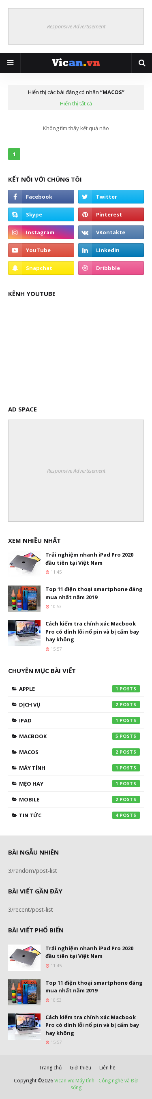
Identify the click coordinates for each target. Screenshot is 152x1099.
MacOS (79, 752)
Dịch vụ (79, 704)
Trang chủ (50, 1067)
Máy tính (79, 767)
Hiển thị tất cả (76, 103)
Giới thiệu (80, 1067)
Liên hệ (107, 1067)
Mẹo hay (79, 783)
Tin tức (79, 815)
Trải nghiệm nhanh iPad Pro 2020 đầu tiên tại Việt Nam (89, 558)
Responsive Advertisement (76, 26)
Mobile (79, 799)
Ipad (79, 720)
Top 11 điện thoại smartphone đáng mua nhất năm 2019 (94, 593)
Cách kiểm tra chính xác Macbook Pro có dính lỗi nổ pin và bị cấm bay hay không (92, 631)
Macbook (79, 736)
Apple (79, 688)
